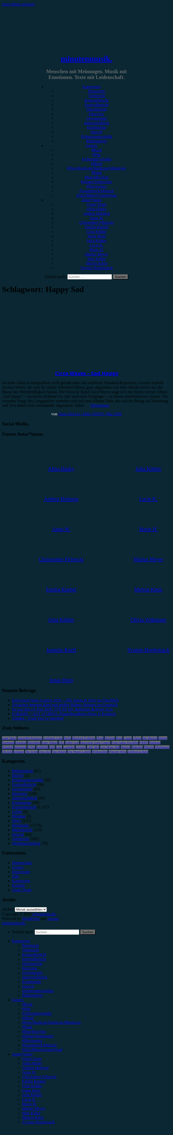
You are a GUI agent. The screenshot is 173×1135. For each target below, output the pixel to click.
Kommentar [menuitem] (31, 982)
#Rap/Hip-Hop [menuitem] (34, 1031)
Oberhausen (162, 747)
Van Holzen (59, 751)
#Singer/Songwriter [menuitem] (38, 1036)
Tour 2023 (45, 751)
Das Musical (149, 738)
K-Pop (31, 747)
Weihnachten (100, 751)
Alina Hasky (96, 209)
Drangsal (20, 742)
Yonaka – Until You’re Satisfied (37, 718)
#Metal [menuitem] (27, 1018)
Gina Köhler (96, 231)
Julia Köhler (97, 240)
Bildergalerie (96, 141)
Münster (149, 747)
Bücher (18, 775)
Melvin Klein (96, 263)
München (137, 747)
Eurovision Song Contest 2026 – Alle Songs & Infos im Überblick (65, 700)
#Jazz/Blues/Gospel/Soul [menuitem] (42, 1049)
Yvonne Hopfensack (96, 268)
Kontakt (18, 885)
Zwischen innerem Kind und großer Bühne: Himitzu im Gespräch (65, 705)
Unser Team (96, 204)
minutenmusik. (86, 58)
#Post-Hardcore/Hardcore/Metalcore (96, 168)
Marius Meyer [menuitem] (33, 1108)
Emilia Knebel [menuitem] (34, 1081)
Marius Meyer (96, 254)
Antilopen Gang (53, 738)
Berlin (67, 738)
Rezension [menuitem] (30, 945)
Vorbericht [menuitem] (30, 950)
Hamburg (154, 742)
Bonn (119, 738)
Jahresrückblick (96, 123)
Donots (162, 738)
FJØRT (143, 742)
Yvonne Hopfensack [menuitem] (38, 1122)
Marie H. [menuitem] (29, 1104)
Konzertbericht (96, 100)
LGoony (81, 747)
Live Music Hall (110, 747)
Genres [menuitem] (17, 1000)
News (16, 821)
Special (96, 132)
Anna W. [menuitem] (29, 1072)
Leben (17, 811)
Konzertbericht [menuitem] (34, 954)
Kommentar (96, 127)
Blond (100, 738)
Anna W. (97, 218)
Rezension (96, 91)
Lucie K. (97, 245)
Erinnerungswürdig (96, 136)
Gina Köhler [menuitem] (32, 1086)
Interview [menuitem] (29, 968)
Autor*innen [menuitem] (22, 1054)
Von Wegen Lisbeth (79, 751)
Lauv (59, 747)
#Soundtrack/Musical (96, 191)
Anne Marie (9, 738)
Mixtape (18, 816)
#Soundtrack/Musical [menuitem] (39, 1045)
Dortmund (8, 742)
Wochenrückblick (26, 843)
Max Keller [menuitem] (31, 1113)
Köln (52, 747)
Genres (91, 145)
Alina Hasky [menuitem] (32, 1063)
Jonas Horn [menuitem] (31, 1090)
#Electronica (96, 186)
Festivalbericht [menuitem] (34, 959)
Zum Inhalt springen (18, 4)
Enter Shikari (49, 742)
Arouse (53, 918)
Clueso (137, 738)
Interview (96, 114)
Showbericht (96, 109)
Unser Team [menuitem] (31, 1059)
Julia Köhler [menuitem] (32, 1095)
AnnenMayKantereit (30, 738)
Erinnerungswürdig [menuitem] (37, 991)
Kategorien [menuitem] (21, 941)
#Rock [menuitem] (27, 1004)
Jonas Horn (97, 236)
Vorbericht (96, 96)
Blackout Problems (83, 738)
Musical (126, 747)
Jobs (15, 876)
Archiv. (8, 909)
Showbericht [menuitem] (32, 963)
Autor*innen (91, 200)
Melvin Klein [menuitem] (33, 1117)
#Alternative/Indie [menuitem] (37, 1013)
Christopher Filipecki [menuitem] (39, 1077)
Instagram (20, 747)
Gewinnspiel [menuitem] (32, 972)
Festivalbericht (96, 105)
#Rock (96, 150)
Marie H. (96, 250)
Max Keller (96, 259)
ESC (61, 742)
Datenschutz (22, 863)
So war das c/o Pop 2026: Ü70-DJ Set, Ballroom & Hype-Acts (62, 709)
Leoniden (68, 747)
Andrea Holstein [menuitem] (35, 1068)
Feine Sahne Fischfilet (124, 742)
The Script (31, 751)
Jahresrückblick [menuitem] (34, 977)
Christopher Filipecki (96, 222)
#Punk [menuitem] (27, 1027)
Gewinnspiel (96, 118)
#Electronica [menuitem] (32, 1040)
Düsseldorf (34, 742)
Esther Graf (72, 742)
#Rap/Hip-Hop (96, 177)
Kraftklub (42, 747)
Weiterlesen (99, 405)
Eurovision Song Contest (95, 742)
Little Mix (93, 747)
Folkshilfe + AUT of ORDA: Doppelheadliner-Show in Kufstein (64, 714)
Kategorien (91, 87)
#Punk (97, 173)
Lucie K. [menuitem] (29, 1099)
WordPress (30, 918)
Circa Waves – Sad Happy (86, 373)
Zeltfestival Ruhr (137, 751)
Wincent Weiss (117, 751)
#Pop (97, 154)
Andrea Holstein (96, 213)
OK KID (7, 751)
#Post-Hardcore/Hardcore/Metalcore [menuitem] (51, 1022)
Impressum (21, 872)
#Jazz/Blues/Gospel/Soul (96, 195)
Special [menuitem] (28, 986)
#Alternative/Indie (96, 159)
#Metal (96, 163)
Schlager (19, 751)
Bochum (110, 738)
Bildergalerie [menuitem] (32, 995)
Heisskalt (7, 747)
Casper (127, 738)
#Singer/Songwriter (96, 182)
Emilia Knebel (96, 227)
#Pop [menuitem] (26, 1009)
